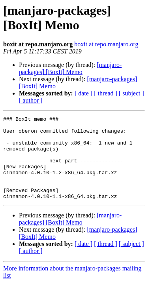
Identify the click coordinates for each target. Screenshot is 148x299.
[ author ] (31, 100)
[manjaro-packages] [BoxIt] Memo (70, 68)
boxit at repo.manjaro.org (106, 44)
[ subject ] (131, 93)
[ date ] (83, 93)
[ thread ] (105, 93)
